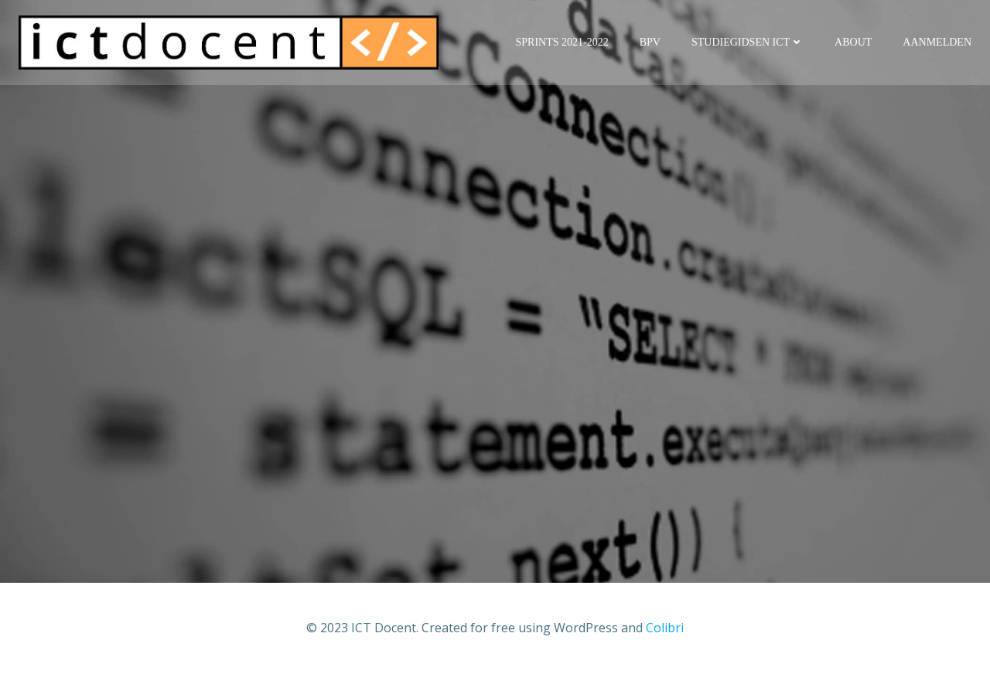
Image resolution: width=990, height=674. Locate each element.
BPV (650, 42)
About (853, 42)
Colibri (665, 627)
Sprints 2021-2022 (562, 42)
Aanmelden (937, 42)
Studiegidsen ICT (747, 42)
